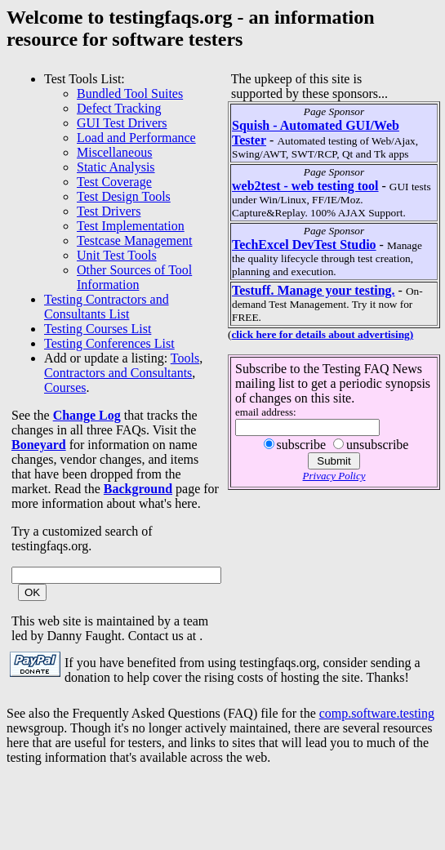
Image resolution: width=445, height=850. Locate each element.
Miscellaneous (114, 152)
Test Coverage (114, 182)
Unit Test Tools (117, 255)
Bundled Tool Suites (130, 93)
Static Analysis (116, 167)
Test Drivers (108, 211)
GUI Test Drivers (122, 123)
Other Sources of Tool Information (134, 277)
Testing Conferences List (109, 343)
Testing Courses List (97, 329)
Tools (185, 358)
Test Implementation (131, 226)
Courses (65, 387)
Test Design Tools (124, 196)
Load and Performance (136, 138)
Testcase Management (134, 240)
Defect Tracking (119, 108)
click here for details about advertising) (322, 334)
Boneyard (38, 445)
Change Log (87, 415)
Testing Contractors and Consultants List (106, 306)
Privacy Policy (334, 476)
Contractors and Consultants (118, 373)
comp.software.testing (376, 713)
